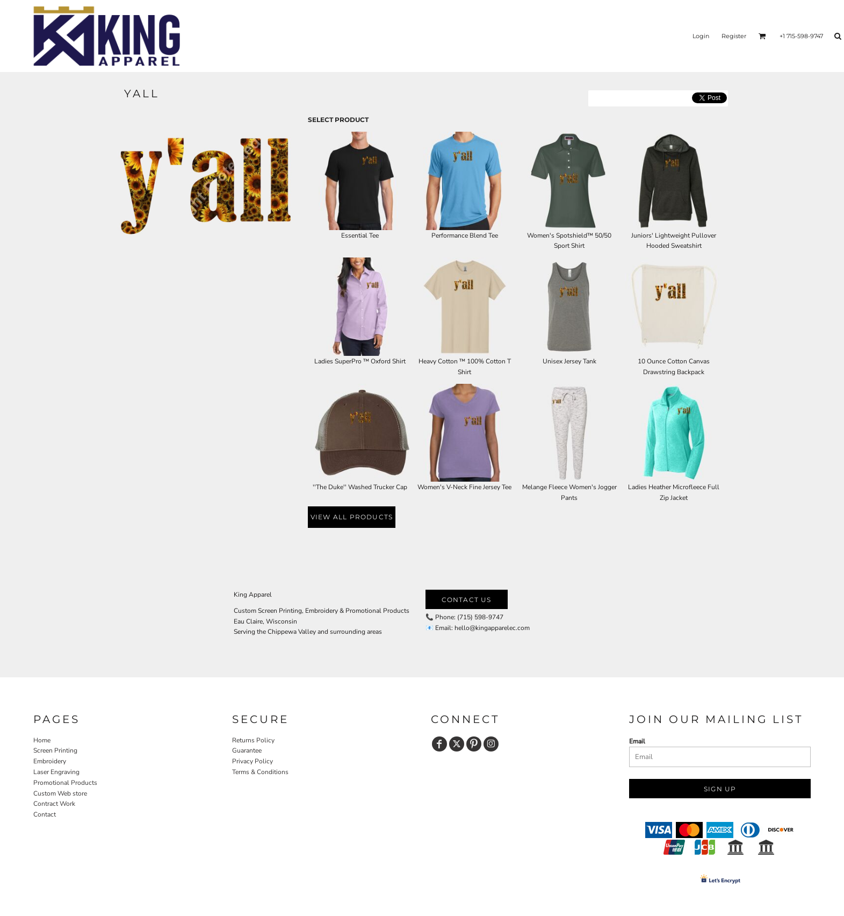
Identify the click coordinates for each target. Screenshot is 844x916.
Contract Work (54, 803)
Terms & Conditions (260, 772)
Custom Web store (60, 793)
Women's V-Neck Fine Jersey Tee (464, 487)
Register (734, 36)
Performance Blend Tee (464, 235)
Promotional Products (65, 782)
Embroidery (49, 761)
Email (637, 741)
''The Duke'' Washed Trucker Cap (360, 487)
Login (700, 36)
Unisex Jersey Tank (569, 361)
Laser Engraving (56, 772)
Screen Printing (55, 750)
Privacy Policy (252, 761)
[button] (762, 36)
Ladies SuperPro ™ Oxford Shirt (360, 361)
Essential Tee (360, 235)
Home (42, 740)
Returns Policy (253, 740)
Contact (44, 814)
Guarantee (247, 750)
